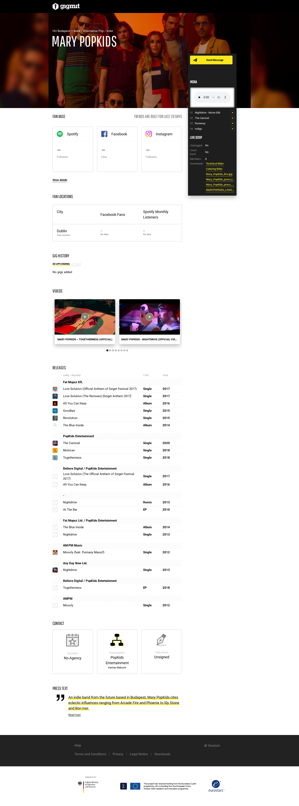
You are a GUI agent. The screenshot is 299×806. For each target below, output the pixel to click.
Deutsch (214, 746)
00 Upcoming (61, 263)
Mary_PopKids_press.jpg (220, 179)
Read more (74, 714)
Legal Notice (139, 754)
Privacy (118, 754)
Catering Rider (214, 168)
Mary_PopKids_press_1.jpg (220, 184)
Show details (60, 179)
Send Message (214, 60)
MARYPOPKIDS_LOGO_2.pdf (220, 189)
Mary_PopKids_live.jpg (219, 174)
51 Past (76, 263)
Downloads (162, 754)
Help (77, 745)
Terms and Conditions (90, 754)
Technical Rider (215, 163)
